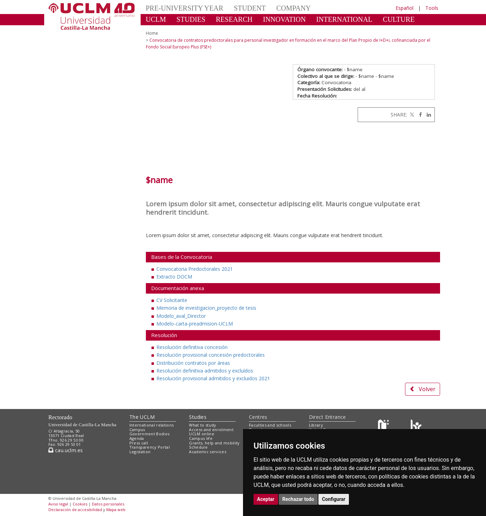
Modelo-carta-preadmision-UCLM (194, 323)
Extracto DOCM (174, 276)
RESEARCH (234, 19)
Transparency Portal (149, 447)
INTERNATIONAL (344, 19)
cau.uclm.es (65, 450)
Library (316, 425)
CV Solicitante (171, 300)
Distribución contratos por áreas (193, 363)
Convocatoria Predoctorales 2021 (194, 269)
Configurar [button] (333, 499)
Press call (138, 442)
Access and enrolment (211, 429)
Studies (198, 417)
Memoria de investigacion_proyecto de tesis (206, 307)
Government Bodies (149, 433)
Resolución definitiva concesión (192, 347)
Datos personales (108, 504)
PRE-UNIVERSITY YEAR (184, 8)
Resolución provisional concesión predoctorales (210, 354)
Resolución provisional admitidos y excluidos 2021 (213, 378)
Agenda (136, 438)
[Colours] (416, 426)
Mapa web (116, 509)
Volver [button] (423, 389)
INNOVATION (284, 19)
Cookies (80, 504)
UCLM (156, 19)
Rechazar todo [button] (298, 499)
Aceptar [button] (266, 499)
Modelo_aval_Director (181, 316)
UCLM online (201, 433)
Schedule (198, 447)
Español (404, 8)
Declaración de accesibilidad (75, 509)
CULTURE (398, 19)
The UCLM (142, 417)
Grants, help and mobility (214, 442)
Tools (431, 8)
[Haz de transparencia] (384, 426)
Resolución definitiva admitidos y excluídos (204, 370)
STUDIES (190, 19)
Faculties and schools (270, 425)
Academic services (207, 451)
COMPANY (293, 8)
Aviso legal (58, 504)
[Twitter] (411, 114)
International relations (151, 425)
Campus (137, 429)
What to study (202, 425)
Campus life (200, 438)
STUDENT (250, 8)
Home (152, 33)
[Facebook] (419, 114)
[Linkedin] (427, 114)
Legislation (140, 451)
